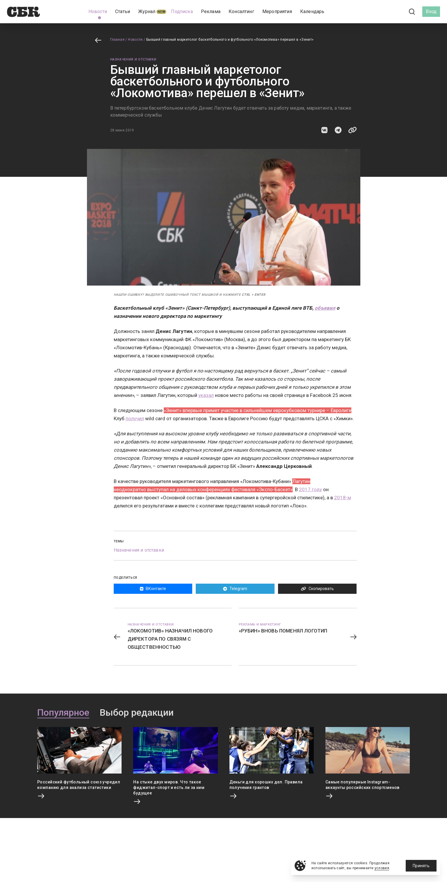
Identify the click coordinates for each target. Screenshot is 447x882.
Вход (431, 11)
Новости (135, 40)
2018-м (342, 497)
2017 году (310, 489)
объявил (325, 308)
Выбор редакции (137, 713)
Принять (421, 865)
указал (206, 395)
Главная (117, 40)
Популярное (63, 713)
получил (135, 418)
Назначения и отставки (133, 59)
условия (382, 868)
